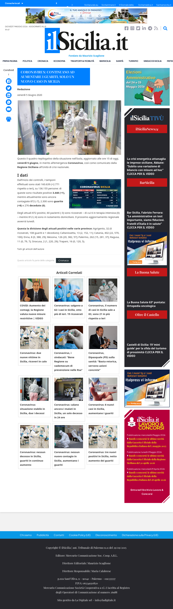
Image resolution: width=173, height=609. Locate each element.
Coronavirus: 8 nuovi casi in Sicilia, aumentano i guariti (101, 409)
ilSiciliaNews (147, 129)
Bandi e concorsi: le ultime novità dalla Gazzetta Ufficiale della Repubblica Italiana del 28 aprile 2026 (146, 476)
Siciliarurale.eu (91, 5)
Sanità (119, 61)
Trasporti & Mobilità (82, 61)
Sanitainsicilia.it (163, 5)
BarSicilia (105, 61)
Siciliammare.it (109, 5)
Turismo (133, 61)
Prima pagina (10, 61)
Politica (27, 61)
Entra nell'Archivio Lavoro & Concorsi (147, 491)
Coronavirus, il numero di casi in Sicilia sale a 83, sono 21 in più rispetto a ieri (103, 312)
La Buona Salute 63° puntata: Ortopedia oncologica (146, 304)
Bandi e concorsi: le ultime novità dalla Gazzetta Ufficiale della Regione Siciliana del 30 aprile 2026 (146, 459)
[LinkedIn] (9, 95)
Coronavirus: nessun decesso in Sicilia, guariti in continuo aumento (32, 458)
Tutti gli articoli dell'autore (30, 249)
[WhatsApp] (9, 102)
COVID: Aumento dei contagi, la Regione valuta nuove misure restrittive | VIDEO (33, 312)
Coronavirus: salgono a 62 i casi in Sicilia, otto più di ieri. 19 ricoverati (68, 310)
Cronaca (43, 61)
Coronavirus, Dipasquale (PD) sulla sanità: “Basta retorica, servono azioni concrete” (103, 361)
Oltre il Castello (147, 314)
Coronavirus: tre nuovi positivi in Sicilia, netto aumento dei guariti (103, 456)
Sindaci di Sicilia (153, 61)
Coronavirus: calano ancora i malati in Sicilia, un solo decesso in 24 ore (68, 411)
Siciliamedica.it (145, 5)
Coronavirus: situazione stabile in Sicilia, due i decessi (32, 409)
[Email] (9, 109)
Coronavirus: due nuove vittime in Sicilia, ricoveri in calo (33, 357)
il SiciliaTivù (76, 7)
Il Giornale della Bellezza (126, 7)
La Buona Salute (147, 272)
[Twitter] (9, 88)
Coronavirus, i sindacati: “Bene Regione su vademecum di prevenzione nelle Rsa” (68, 361)
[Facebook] (9, 81)
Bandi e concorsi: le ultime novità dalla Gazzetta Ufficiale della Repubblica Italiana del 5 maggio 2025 (146, 442)
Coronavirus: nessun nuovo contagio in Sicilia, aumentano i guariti (67, 458)
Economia (59, 61)
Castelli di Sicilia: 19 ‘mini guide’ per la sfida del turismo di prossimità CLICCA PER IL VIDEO (146, 350)
